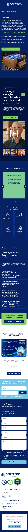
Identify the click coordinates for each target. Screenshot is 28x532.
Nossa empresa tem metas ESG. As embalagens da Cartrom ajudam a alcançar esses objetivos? (10, 304)
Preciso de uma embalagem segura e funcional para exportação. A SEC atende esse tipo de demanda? (10, 274)
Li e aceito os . (13, 396)
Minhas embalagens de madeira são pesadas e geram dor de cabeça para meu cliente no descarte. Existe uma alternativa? (10, 294)
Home (2, 11)
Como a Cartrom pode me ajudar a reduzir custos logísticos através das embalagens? (10, 255)
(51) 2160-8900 (6, 507)
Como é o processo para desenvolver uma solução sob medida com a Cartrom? (10, 284)
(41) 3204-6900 (6, 496)
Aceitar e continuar (14, 526)
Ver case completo (10, 117)
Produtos (8, 11)
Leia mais (3, 363)
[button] (10, 69)
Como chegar (4, 497)
